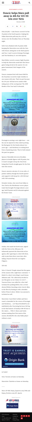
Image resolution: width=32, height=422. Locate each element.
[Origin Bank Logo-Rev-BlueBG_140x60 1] (12, 405)
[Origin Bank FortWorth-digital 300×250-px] (14, 357)
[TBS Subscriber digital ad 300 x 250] (14, 209)
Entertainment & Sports (16, 9)
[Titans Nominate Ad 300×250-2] (14, 125)
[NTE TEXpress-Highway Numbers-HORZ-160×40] (12, 400)
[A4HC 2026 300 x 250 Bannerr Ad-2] (14, 103)
